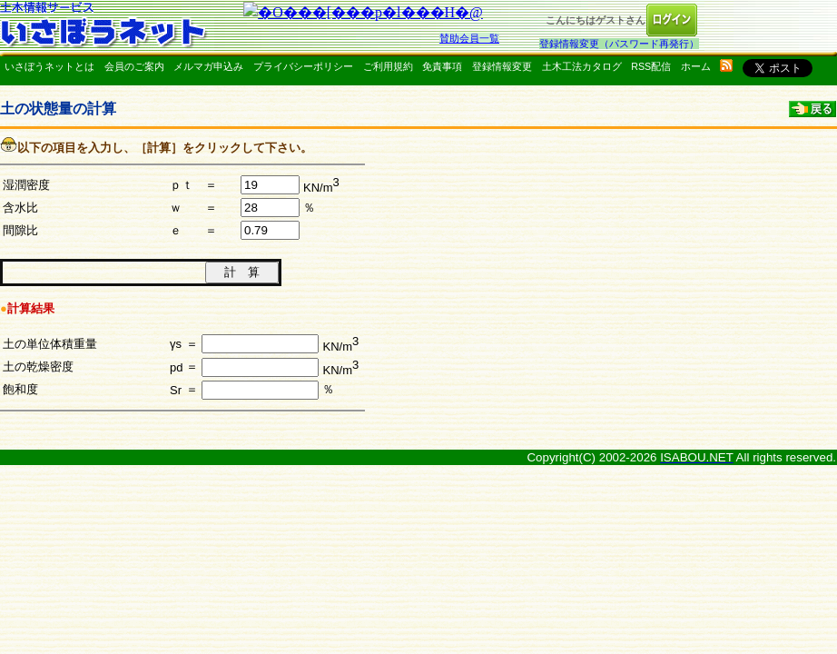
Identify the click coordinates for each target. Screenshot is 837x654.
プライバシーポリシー (303, 66)
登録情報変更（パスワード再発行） (619, 43)
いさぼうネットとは (49, 66)
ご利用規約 (388, 66)
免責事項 (442, 66)
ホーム (696, 66)
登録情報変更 (502, 66)
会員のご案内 (134, 66)
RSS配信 (651, 66)
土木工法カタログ (582, 66)
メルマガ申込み (208, 66)
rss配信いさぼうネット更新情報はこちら (726, 65)
